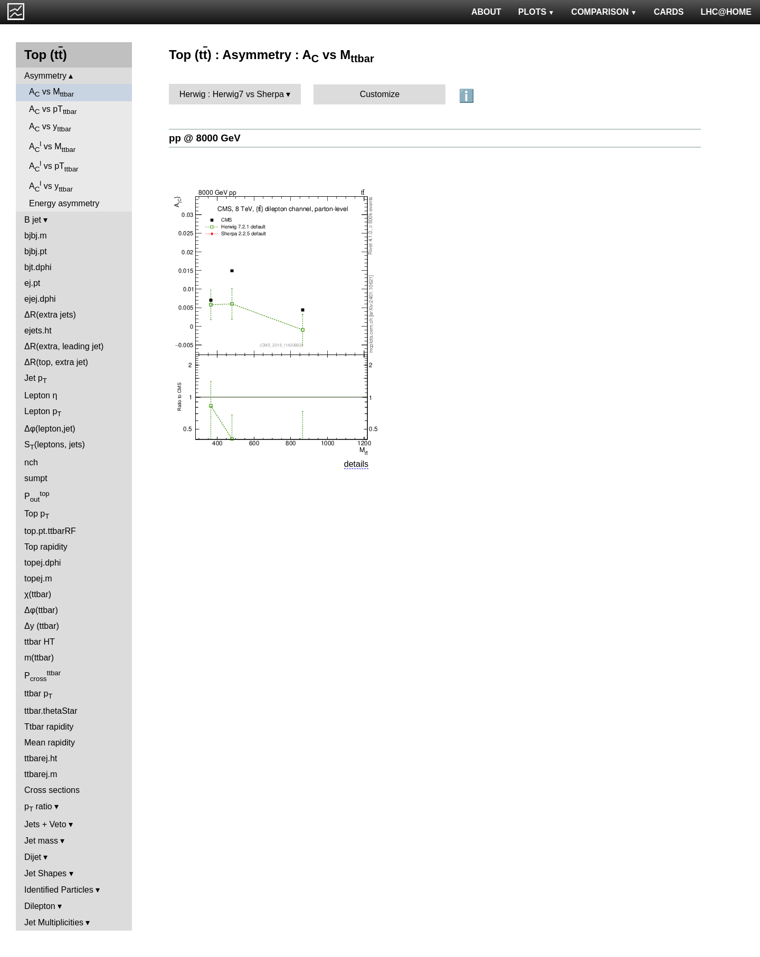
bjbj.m (35, 235)
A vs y (50, 127)
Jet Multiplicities (53, 922)
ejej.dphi (40, 298)
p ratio (38, 807)
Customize (380, 94)
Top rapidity (46, 546)
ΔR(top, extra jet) (56, 362)
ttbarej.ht (40, 758)
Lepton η (40, 395)
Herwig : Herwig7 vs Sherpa (231, 94)
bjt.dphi (38, 267)
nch (31, 462)
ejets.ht (38, 330)
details (356, 464)
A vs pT (53, 110)
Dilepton (39, 906)
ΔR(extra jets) (50, 314)
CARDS (669, 11)
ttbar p (38, 694)
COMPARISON (603, 11)
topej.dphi (42, 562)
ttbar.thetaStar (51, 710)
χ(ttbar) (37, 594)
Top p (36, 514)
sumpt (36, 478)
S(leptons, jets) (54, 445)
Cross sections (52, 790)
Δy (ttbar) (41, 625)
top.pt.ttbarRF (50, 531)
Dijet (32, 857)
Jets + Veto (45, 824)
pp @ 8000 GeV (205, 137)
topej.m (38, 578)
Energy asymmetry (64, 203)
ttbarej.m (40, 774)
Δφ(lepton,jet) (49, 428)
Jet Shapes (45, 873)
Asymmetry (45, 75)
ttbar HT (39, 641)
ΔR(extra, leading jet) (63, 346)
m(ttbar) (39, 657)
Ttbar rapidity (48, 726)
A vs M (51, 92)
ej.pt (32, 283)
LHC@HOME (726, 11)
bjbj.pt (35, 251)
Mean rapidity (49, 742)
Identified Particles (58, 889)
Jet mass (41, 840)
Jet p (35, 379)
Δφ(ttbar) (41, 610)
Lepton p (42, 412)
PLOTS (536, 11)
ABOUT (486, 11)
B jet (32, 219)
